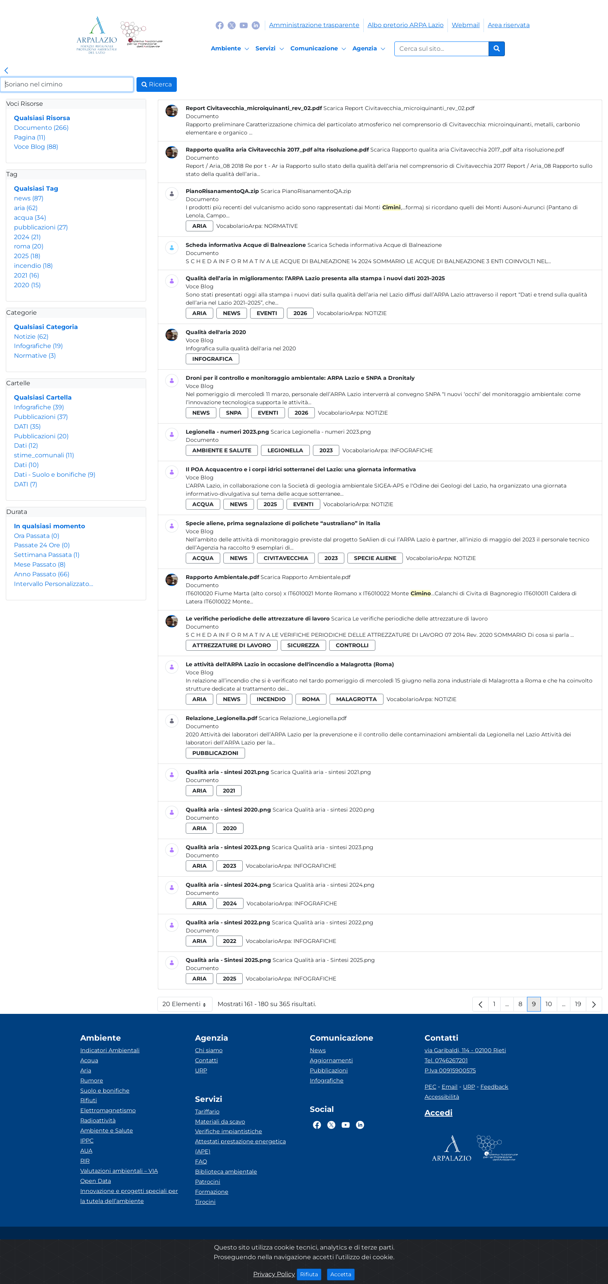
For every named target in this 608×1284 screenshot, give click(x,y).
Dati (26, 445)
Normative (35, 355)
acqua (30, 217)
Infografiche (38, 346)
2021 (26, 275)
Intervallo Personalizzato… (53, 584)
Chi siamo (209, 1050)
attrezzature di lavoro (231, 645)
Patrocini (207, 1181)
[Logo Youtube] (243, 25)
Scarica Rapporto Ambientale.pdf (306, 577)
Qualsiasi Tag (36, 188)
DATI (27, 426)
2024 (27, 237)
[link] (6, 71)
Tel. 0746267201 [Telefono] (446, 1060)
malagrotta (356, 699)
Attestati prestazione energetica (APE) (240, 1146)
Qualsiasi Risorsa (42, 118)
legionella (285, 450)
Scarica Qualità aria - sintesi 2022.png (322, 922)
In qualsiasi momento (49, 526)
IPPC (86, 1140)
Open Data (95, 1180)
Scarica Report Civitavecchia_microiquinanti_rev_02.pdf (399, 108)
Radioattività (98, 1120)
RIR (85, 1160)
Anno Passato (41, 574)
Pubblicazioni (41, 417)
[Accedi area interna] (439, 1114)
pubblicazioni (41, 227)
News (318, 1050)
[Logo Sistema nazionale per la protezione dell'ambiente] (141, 35)
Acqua (89, 1060)
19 (580, 1006)
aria (26, 208)
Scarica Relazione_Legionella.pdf (303, 718)
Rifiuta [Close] (310, 1274)
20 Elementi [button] (187, 1006)
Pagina (29, 137)
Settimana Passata (46, 554)
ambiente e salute (221, 450)
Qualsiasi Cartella (43, 397)
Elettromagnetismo (108, 1110)
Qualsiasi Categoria (46, 327)
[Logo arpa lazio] (96, 35)
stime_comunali (44, 455)
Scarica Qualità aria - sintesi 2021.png (321, 772)
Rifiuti (88, 1100)
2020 (27, 285)
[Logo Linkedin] (255, 25)
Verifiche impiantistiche (228, 1131)
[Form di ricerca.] (441, 48)
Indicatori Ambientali (110, 1050)
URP (201, 1070)
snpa (234, 412)
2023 (326, 450)
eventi (267, 313)
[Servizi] (271, 49)
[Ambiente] (231, 49)
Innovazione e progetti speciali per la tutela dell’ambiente (129, 1196)
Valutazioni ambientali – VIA (119, 1170)
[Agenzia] (370, 49)
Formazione (211, 1191)
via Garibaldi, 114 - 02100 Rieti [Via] (465, 1050)
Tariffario (207, 1111)
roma (28, 246)
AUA (86, 1150)
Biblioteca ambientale (226, 1171)
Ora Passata (36, 535)
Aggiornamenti (331, 1060)
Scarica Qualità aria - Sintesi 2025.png (324, 960)
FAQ (201, 1161)
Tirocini (205, 1201)
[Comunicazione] (319, 49)
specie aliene (375, 558)
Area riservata (509, 25)
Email (450, 1086)
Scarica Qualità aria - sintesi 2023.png (322, 847)
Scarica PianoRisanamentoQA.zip (306, 191)
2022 (229, 941)
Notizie (31, 336)
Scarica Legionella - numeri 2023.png (321, 431)
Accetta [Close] (342, 1274)
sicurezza (303, 645)
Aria (85, 1070)
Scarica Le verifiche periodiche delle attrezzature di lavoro (409, 618)
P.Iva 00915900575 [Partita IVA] (450, 1070)
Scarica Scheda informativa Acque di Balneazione (374, 244)
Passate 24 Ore (42, 545)
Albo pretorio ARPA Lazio (406, 25)
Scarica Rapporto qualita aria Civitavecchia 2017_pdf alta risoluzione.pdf (467, 149)
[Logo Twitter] (231, 25)
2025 (27, 256)
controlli (352, 645)
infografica (212, 358)
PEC (430, 1086)
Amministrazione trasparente (314, 25)
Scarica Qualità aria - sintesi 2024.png (324, 884)
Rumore (91, 1080)
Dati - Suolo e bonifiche (54, 474)
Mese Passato (40, 564)
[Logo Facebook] (219, 25)
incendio (33, 265)
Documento (41, 127)
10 (551, 1006)
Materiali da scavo (220, 1121)
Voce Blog (36, 146)
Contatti (206, 1060)
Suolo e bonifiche (105, 1090)
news (28, 198)
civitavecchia (286, 558)
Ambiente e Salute (106, 1130)
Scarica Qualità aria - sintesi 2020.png (324, 809)
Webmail (466, 25)
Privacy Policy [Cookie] (274, 1274)
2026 (300, 313)
